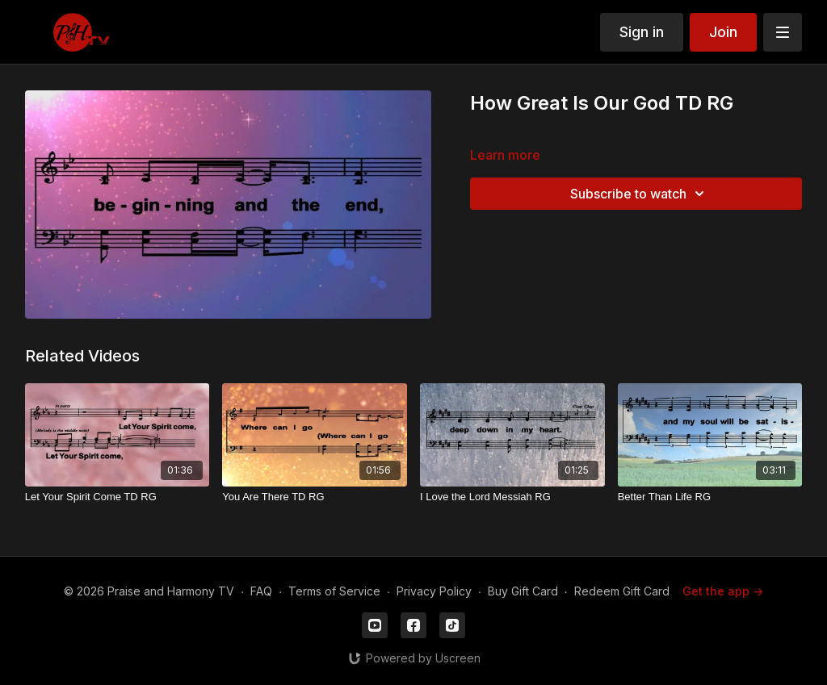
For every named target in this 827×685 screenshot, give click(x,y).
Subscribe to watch (639, 193)
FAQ (261, 591)
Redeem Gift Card (622, 591)
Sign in (641, 31)
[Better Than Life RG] (710, 497)
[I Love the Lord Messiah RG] (512, 497)
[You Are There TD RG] (314, 497)
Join (723, 31)
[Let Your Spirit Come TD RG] (117, 497)
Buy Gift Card (523, 591)
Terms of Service (334, 591)
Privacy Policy (434, 591)
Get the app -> (722, 591)
